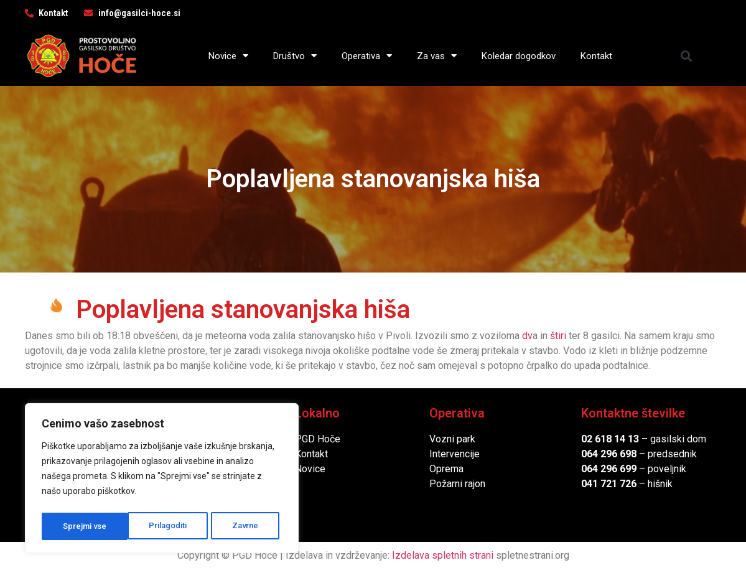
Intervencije (454, 454)
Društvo (295, 56)
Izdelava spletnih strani (442, 555)
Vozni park (452, 439)
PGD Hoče (317, 439)
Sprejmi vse (239, 526)
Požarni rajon (457, 484)
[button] (686, 55)
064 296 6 (603, 454)
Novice (228, 56)
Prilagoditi (81, 526)
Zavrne (159, 526)
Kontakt (596, 56)
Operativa (367, 56)
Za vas (437, 56)
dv (527, 336)
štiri (558, 336)
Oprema (446, 469)
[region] (162, 480)
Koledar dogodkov (519, 56)
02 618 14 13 (610, 439)
